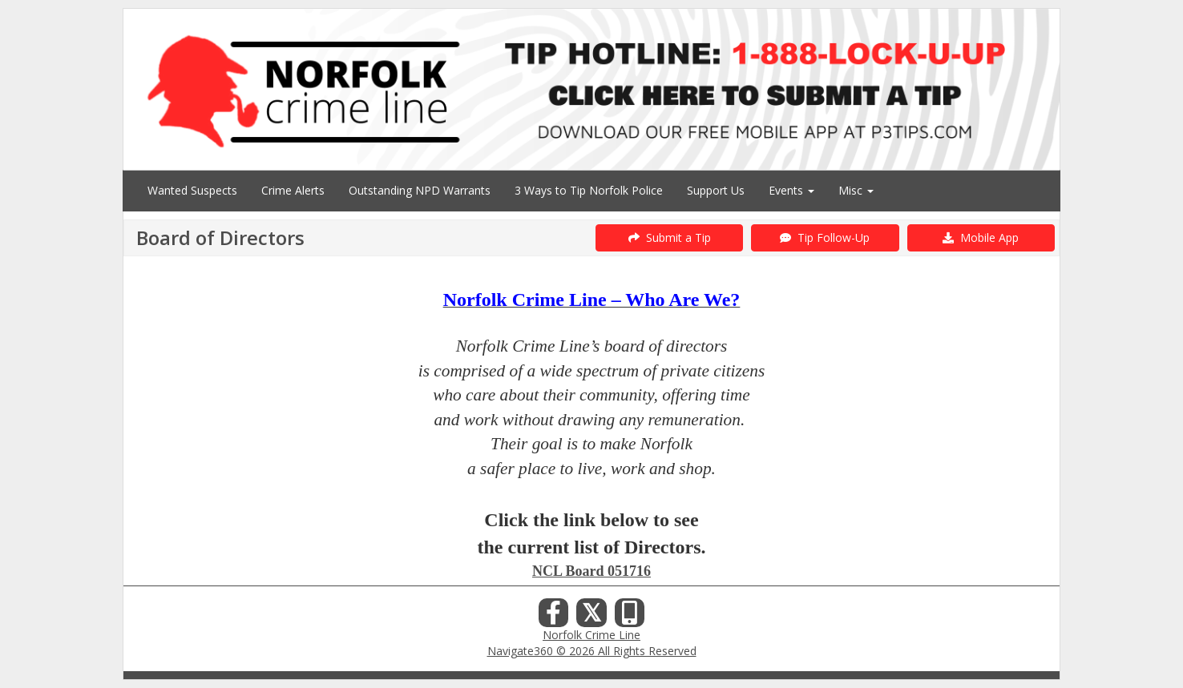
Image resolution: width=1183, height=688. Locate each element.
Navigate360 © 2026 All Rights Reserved (591, 650)
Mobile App (981, 237)
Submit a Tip (669, 237)
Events (791, 190)
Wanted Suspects (192, 190)
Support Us (716, 190)
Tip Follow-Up (825, 237)
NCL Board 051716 (591, 571)
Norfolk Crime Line (591, 634)
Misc (856, 190)
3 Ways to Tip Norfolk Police (589, 190)
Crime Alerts (293, 190)
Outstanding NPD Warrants (420, 190)
